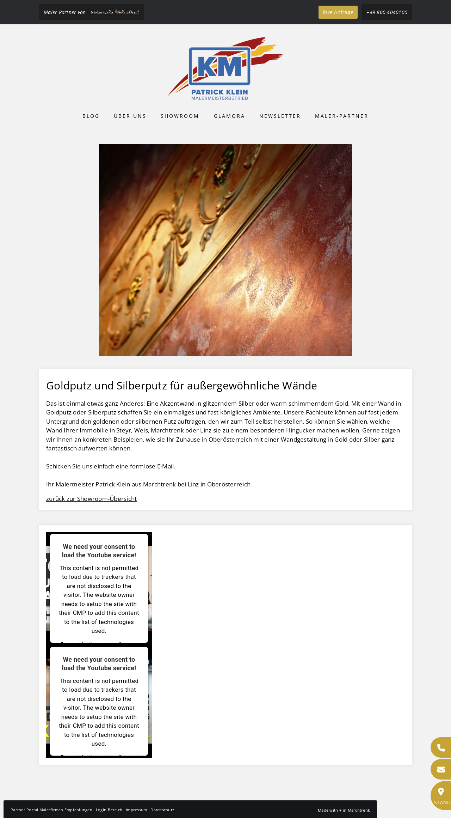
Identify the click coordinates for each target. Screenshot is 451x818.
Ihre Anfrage (338, 12)
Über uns (130, 116)
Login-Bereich (109, 809)
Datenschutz (162, 809)
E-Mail (165, 466)
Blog (91, 116)
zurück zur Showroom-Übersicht (91, 499)
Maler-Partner (342, 116)
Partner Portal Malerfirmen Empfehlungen (51, 809)
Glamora (229, 116)
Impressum (136, 809)
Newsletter (280, 116)
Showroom (180, 116)
